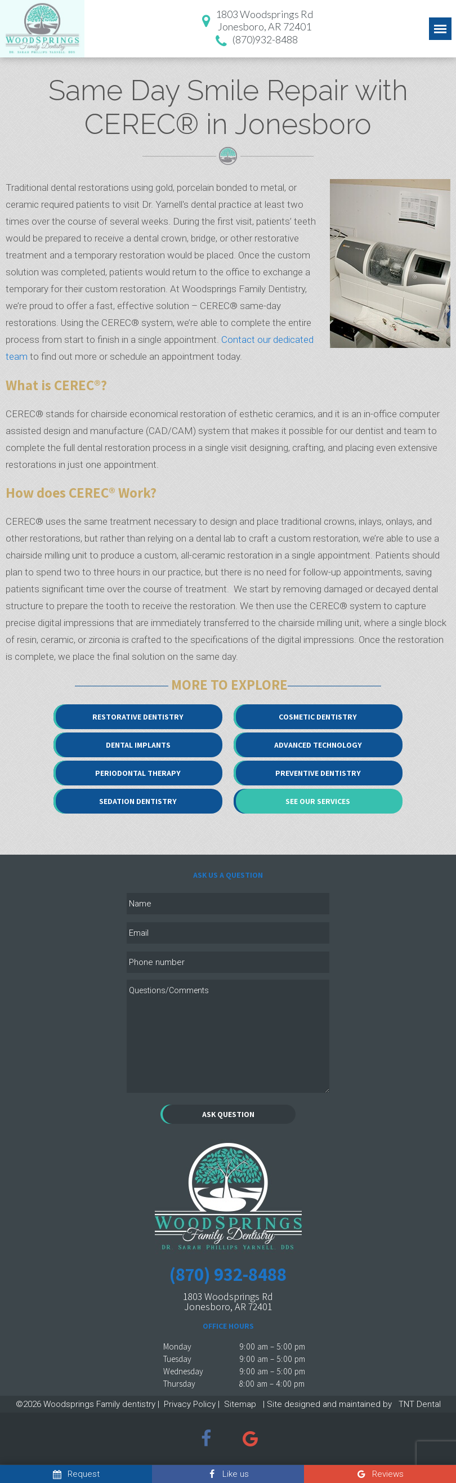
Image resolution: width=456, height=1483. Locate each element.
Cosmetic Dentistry (318, 717)
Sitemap (240, 1404)
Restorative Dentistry (138, 717)
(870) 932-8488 (228, 1274)
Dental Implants (138, 745)
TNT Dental (418, 1404)
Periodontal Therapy (138, 773)
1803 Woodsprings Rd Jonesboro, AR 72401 (228, 1301)
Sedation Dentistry (138, 801)
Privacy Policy (190, 1404)
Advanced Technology (318, 745)
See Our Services (317, 801)
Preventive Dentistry (318, 773)
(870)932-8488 (254, 41)
